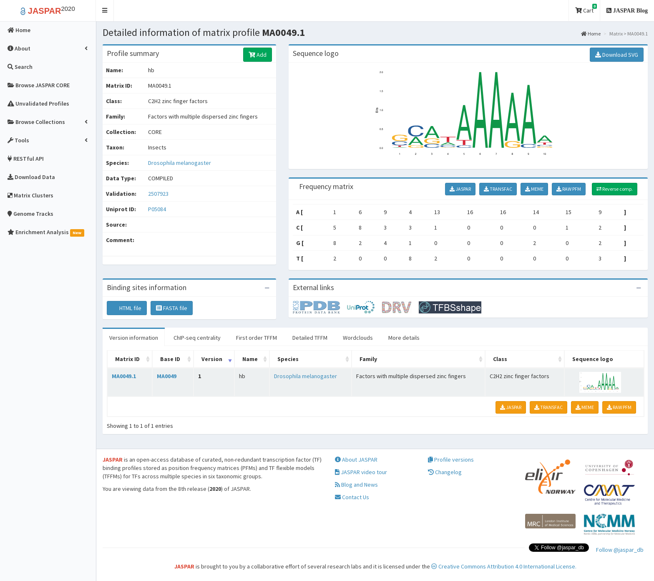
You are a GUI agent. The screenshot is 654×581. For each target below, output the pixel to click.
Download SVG (616, 54)
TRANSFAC (498, 189)
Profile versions (451, 459)
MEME (534, 189)
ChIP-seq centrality (197, 337)
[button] (105, 10)
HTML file (126, 308)
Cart (586, 9)
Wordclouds (358, 337)
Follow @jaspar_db (620, 549)
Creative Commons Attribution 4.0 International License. (503, 566)
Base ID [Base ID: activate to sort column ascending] (170, 359)
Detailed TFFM (309, 337)
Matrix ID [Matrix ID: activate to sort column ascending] (127, 359)
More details (404, 337)
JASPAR (460, 189)
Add (258, 54)
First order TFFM (256, 337)
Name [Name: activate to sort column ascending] (250, 359)
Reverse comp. (614, 189)
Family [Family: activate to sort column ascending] (368, 359)
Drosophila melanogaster (179, 163)
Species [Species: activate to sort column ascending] (288, 359)
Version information (133, 337)
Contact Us (352, 497)
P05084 (157, 209)
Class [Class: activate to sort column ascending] (500, 359)
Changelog (445, 472)
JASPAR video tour (361, 472)
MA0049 (166, 376)
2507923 (158, 193)
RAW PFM (568, 189)
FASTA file (171, 308)
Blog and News (356, 484)
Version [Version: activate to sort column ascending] (211, 359)
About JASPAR (356, 459)
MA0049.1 (124, 376)
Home (591, 33)
